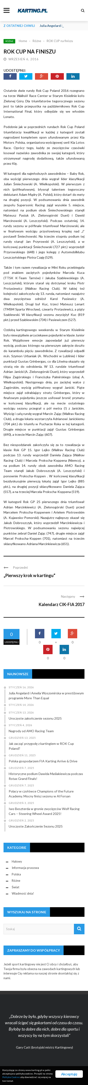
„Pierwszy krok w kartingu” (29, 575)
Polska (16, 874)
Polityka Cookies (11, 1077)
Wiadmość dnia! (23, 893)
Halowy (17, 861)
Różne (9, 41)
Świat (15, 887)
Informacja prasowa (25, 868)
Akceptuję (69, 1074)
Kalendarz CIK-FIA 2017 (61, 604)
